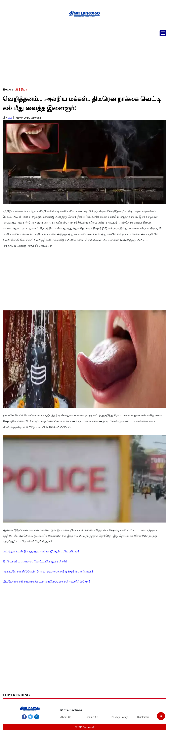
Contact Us (92, 717)
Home (7, 89)
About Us (65, 717)
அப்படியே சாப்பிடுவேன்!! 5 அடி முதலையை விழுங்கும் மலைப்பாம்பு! (48, 571)
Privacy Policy (119, 717)
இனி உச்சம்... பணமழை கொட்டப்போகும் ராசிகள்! (35, 561)
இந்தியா (21, 89)
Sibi (9, 117)
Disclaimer (143, 717)
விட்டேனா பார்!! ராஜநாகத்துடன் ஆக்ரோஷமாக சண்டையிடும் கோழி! (47, 581)
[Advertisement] (84, 57)
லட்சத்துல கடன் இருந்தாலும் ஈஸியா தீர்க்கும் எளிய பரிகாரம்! (42, 551)
